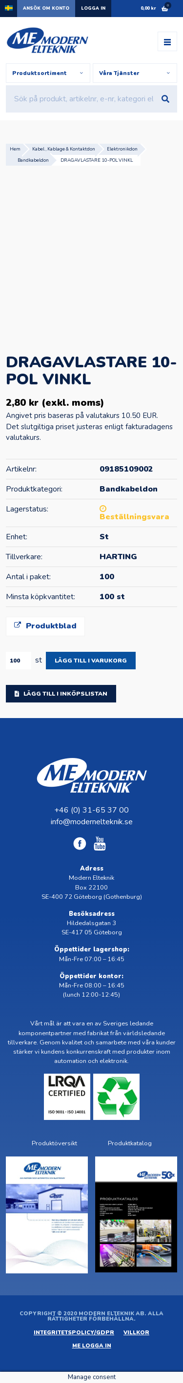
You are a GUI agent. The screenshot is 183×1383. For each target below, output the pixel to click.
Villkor (136, 1332)
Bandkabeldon (33, 160)
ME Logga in (91, 1345)
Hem (15, 149)
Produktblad (45, 626)
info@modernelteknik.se (92, 821)
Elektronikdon (122, 149)
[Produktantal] (18, 660)
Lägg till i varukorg (91, 660)
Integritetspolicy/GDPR (74, 1332)
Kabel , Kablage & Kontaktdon (63, 149)
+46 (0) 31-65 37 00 (91, 810)
